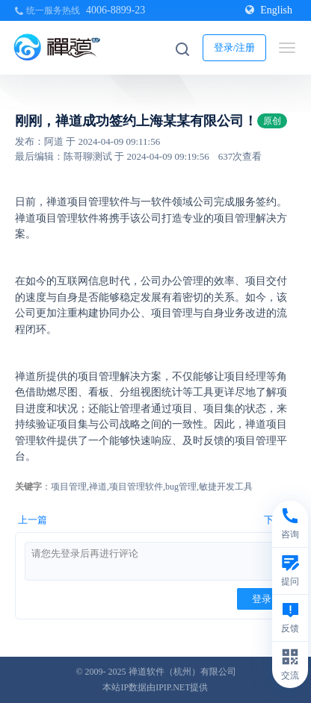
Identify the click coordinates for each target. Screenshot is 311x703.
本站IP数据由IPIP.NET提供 (155, 687)
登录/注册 (235, 47)
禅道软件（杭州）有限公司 (182, 671)
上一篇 (32, 519)
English (268, 10)
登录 (261, 598)
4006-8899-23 (115, 10)
